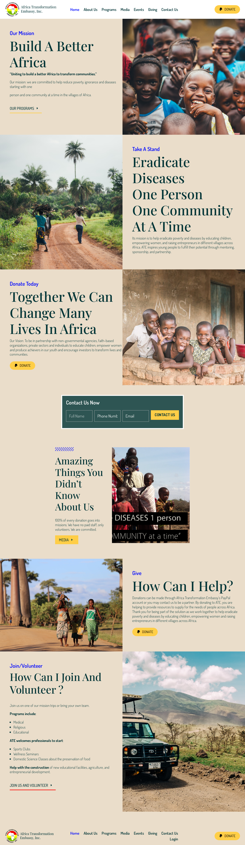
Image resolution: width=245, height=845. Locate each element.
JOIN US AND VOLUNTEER (29, 785)
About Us (90, 9)
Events (139, 9)
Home (74, 9)
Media (125, 9)
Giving (152, 9)
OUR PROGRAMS (22, 108)
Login (174, 839)
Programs (109, 9)
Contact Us (169, 9)
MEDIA (64, 539)
